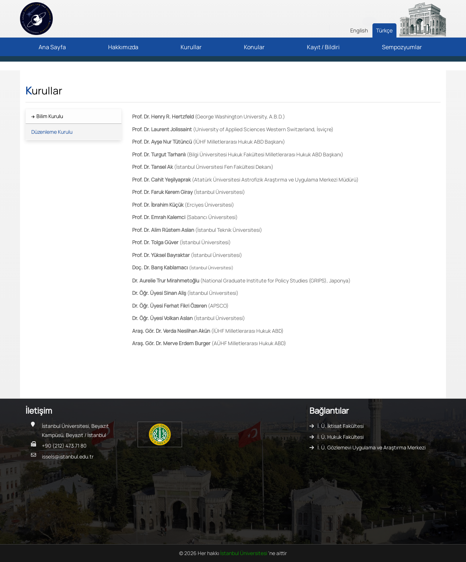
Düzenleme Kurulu (51, 131)
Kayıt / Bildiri (323, 47)
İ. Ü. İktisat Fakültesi (340, 425)
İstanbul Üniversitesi (244, 553)
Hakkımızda (123, 47)
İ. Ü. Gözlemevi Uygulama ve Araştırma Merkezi (371, 447)
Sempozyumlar (402, 47)
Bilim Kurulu (49, 116)
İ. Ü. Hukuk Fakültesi (340, 436)
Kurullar (191, 47)
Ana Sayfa (52, 47)
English (359, 30)
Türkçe (384, 30)
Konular (254, 47)
